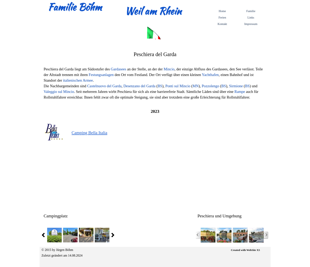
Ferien (222, 17)
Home (222, 11)
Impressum (250, 24)
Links (251, 17)
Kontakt (222, 24)
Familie (250, 11)
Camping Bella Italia (89, 132)
